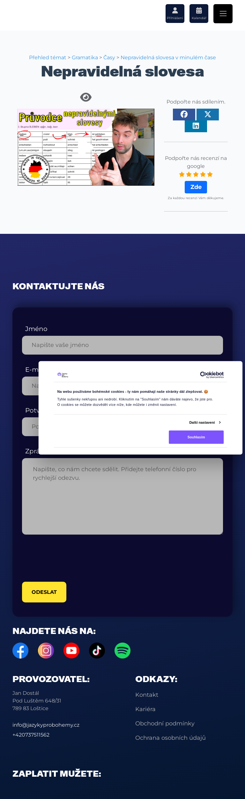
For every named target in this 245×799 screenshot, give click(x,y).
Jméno (36, 329)
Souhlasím (196, 437)
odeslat (44, 592)
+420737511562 (30, 735)
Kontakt (146, 694)
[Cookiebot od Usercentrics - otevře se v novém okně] (203, 374)
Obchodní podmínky (165, 723)
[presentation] (70, 558)
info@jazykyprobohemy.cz (45, 725)
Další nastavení (202, 422)
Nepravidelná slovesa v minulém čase (168, 57)
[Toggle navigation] (223, 13)
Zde (196, 187)
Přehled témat (47, 57)
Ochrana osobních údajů (170, 737)
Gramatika (85, 57)
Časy (109, 57)
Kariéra (145, 709)
